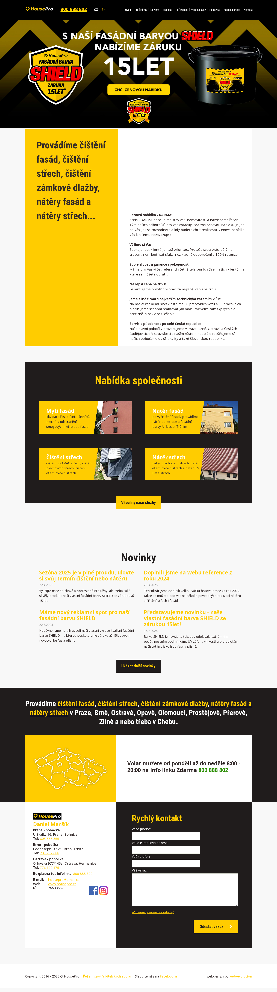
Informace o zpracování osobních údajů (153, 913)
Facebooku (168, 980)
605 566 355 (49, 838)
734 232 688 (49, 853)
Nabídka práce (231, 9)
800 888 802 (74, 9)
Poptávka (214, 9)
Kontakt (248, 9)
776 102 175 (49, 867)
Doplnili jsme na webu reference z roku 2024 (188, 576)
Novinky (154, 9)
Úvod (128, 9)
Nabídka (167, 9)
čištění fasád (76, 703)
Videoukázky (198, 9)
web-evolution (240, 980)
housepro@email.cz (63, 879)
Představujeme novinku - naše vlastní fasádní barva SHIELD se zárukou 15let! (185, 618)
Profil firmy (140, 9)
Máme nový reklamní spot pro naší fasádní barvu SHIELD (84, 615)
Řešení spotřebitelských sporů (107, 980)
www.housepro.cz (62, 884)
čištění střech (118, 703)
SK (103, 9)
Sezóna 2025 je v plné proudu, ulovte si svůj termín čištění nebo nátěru (86, 576)
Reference (182, 9)
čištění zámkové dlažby (174, 703)
